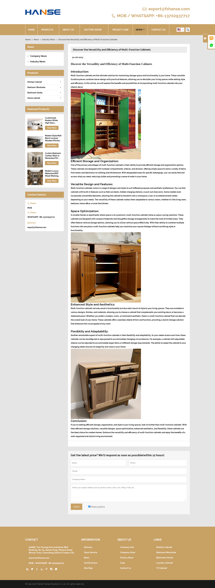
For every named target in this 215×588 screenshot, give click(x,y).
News (140, 29)
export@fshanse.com (169, 8)
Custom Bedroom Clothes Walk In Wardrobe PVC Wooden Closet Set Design (53, 155)
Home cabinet (33, 98)
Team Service (90, 552)
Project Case (120, 29)
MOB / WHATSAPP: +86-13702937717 (153, 15)
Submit (76, 507)
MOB (29, 208)
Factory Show (94, 29)
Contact (31, 539)
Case (122, 563)
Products (48, 29)
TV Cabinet (161, 568)
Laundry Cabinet (164, 563)
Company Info (127, 547)
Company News (38, 56)
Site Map (88, 568)
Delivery (88, 547)
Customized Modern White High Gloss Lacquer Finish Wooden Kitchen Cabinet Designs (52, 120)
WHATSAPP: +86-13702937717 (41, 217)
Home (31, 29)
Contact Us (158, 29)
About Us (69, 29)
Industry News (48, 39)
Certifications (90, 563)
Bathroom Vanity (35, 93)
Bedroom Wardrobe (36, 87)
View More (51, 128)
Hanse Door (90, 584)
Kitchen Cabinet (34, 82)
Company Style (127, 552)
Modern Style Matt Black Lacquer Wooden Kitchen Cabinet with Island (53, 138)
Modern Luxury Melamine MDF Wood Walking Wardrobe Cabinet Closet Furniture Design (53, 173)
